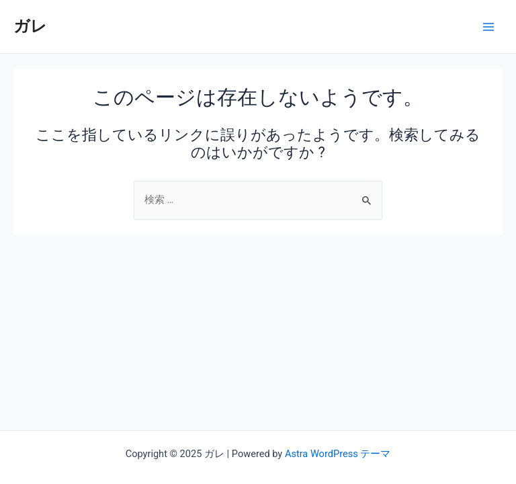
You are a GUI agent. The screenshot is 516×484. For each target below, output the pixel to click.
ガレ (30, 26)
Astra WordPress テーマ (337, 454)
